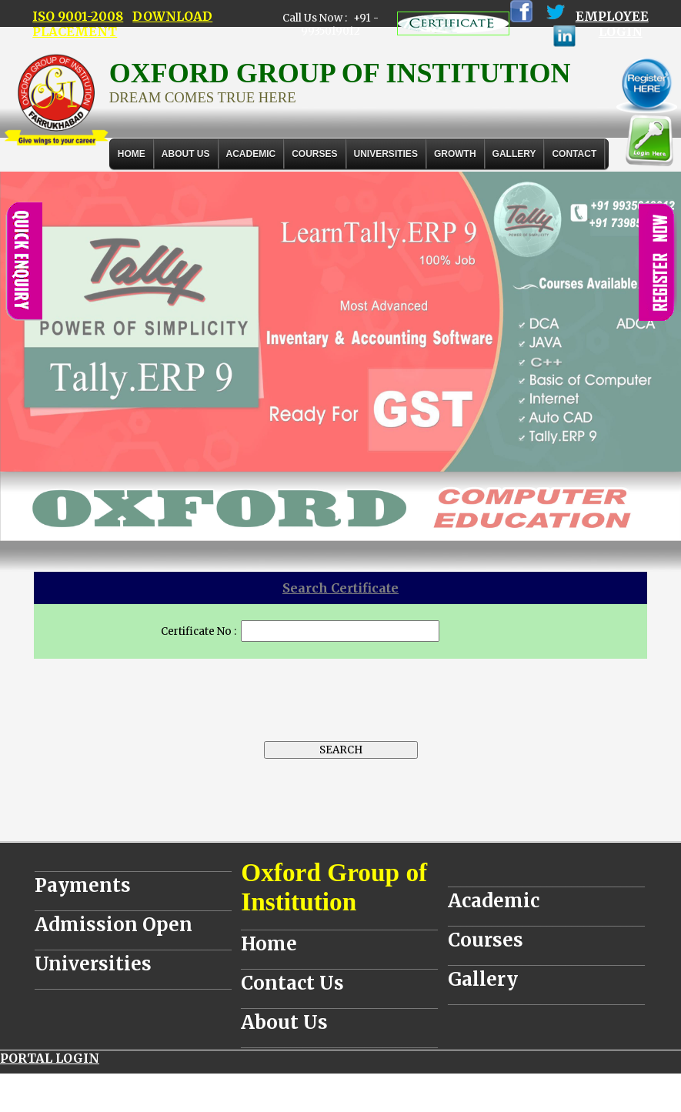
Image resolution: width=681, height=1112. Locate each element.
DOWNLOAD (172, 16)
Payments (83, 885)
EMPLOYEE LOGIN (612, 23)
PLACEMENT (74, 31)
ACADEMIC (251, 154)
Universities (93, 964)
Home (131, 154)
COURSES (314, 154)
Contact (574, 154)
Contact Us (292, 983)
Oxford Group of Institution (334, 887)
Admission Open (113, 925)
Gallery (514, 154)
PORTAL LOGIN (49, 1058)
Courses (485, 940)
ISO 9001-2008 (77, 16)
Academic (493, 901)
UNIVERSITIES (386, 154)
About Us (186, 154)
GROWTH (455, 154)
